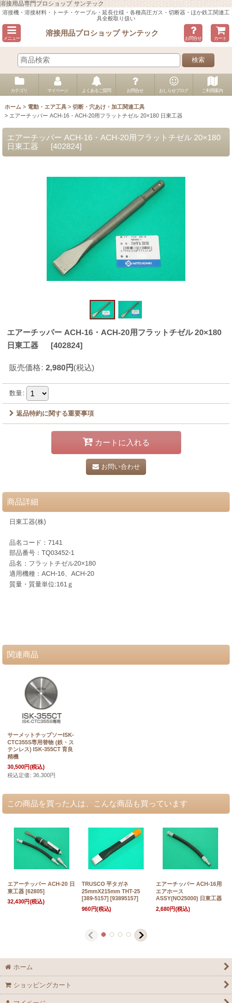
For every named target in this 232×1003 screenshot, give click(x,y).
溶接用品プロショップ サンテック (102, 33)
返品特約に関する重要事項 (51, 413)
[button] (11, 33)
